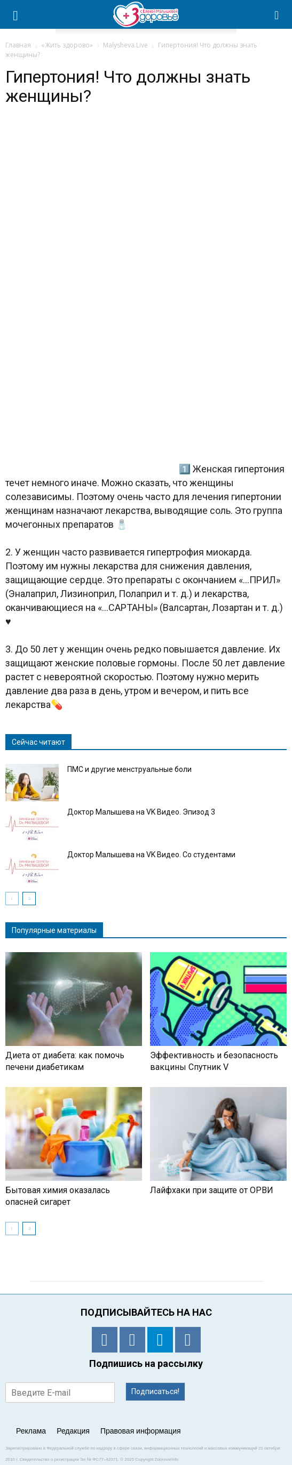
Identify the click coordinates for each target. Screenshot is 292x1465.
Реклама (31, 1431)
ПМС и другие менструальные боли (129, 769)
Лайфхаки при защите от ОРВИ (211, 1190)
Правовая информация (140, 1431)
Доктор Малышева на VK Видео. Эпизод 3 (141, 812)
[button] (277, 14)
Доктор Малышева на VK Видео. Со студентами (151, 854)
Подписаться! (155, 1391)
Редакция (73, 1431)
